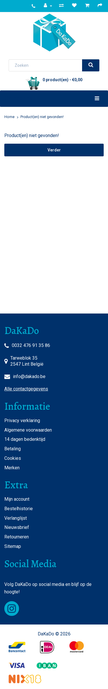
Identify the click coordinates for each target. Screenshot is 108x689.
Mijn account (16, 499)
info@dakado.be (29, 376)
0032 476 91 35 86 (31, 345)
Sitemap (12, 546)
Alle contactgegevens (26, 389)
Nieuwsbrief (16, 527)
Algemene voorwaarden (28, 430)
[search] (90, 65)
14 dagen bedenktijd (24, 439)
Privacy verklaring (22, 420)
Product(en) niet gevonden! (42, 117)
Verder (54, 150)
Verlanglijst (15, 518)
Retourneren (16, 537)
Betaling (12, 448)
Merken (12, 467)
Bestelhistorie (18, 508)
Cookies (12, 458)
